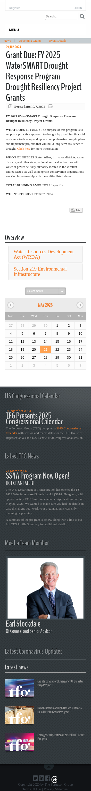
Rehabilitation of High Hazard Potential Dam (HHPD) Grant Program (44, 716)
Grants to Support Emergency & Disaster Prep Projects (44, 689)
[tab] (45, 254)
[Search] (61, 16)
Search (82, 16)
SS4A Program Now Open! (37, 475)
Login (78, 8)
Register (14, 8)
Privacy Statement (56, 789)
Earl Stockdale (23, 623)
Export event (51, 106)
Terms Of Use (31, 789)
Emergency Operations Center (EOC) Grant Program (44, 742)
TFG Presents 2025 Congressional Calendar (34, 418)
